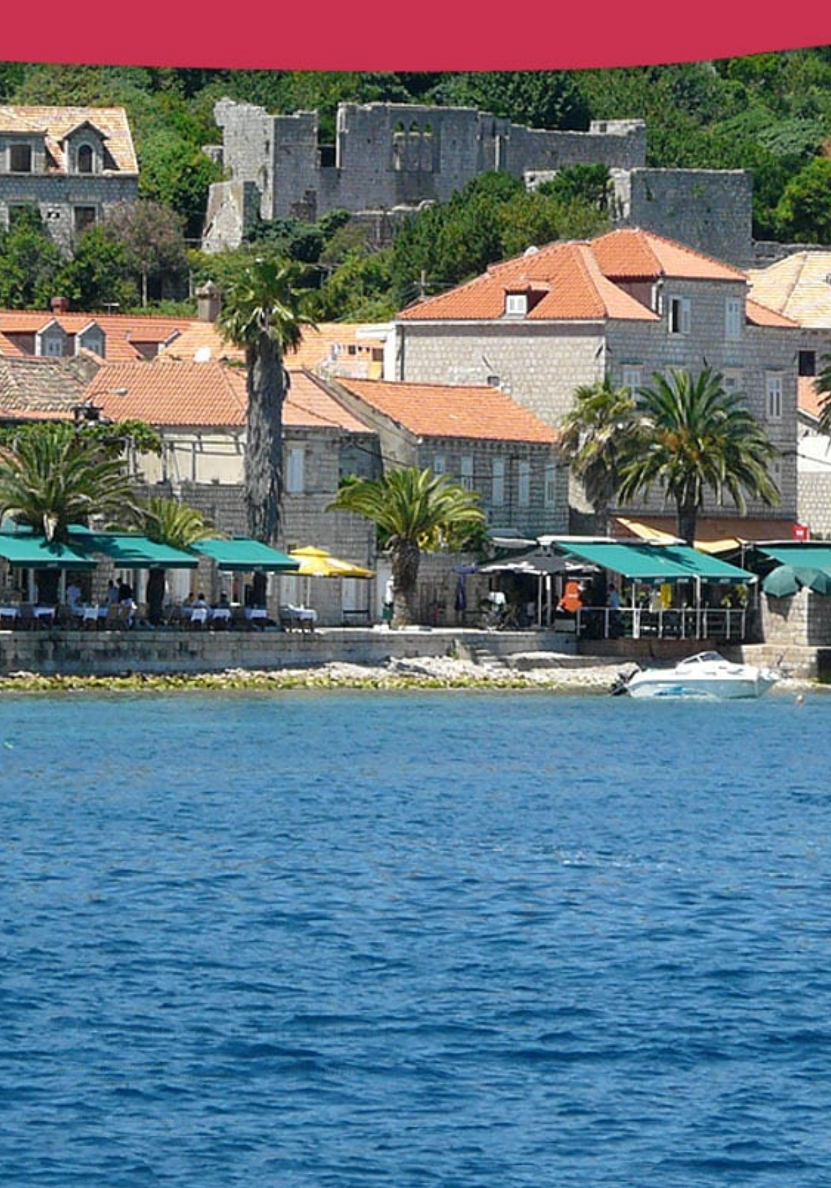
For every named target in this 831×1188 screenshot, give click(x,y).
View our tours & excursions (121, 1118)
